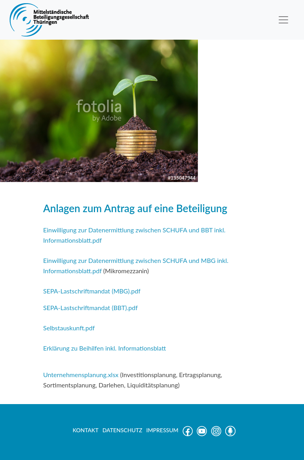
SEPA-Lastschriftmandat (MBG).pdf (92, 291)
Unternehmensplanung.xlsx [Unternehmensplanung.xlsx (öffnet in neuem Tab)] (81, 374)
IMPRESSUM (162, 430)
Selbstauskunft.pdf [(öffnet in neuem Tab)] (69, 328)
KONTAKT (85, 430)
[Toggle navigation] (283, 20)
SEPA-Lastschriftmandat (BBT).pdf (90, 307)
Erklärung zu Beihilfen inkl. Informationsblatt (104, 348)
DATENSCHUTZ (122, 430)
